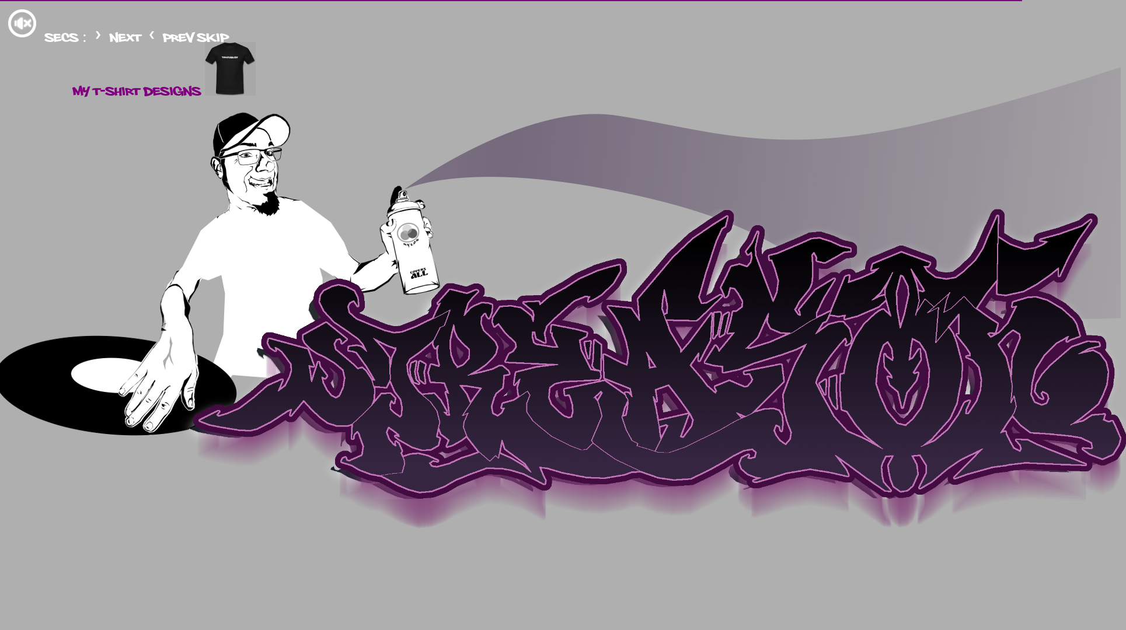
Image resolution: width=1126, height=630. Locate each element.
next (119, 36)
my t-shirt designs (164, 90)
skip (212, 36)
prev (172, 36)
